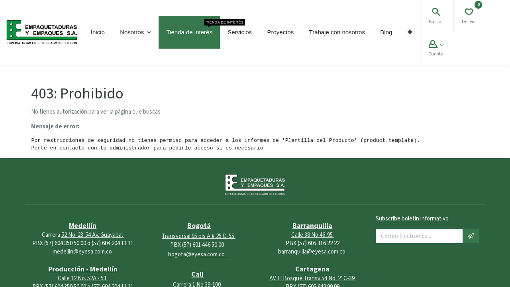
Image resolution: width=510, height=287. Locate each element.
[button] (410, 32)
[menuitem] (97, 32)
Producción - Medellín (83, 269)
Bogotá (199, 226)
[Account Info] (436, 45)
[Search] (436, 13)
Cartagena (312, 269)
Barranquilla (312, 226)
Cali (197, 274)
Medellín (82, 226)
